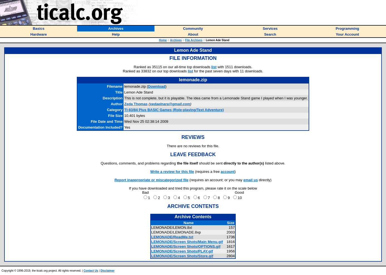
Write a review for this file (172, 172)
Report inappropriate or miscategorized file (151, 180)
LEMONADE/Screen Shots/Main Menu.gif (187, 242)
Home (163, 40)
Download (156, 86)
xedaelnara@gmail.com (170, 104)
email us (250, 180)
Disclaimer (107, 270)
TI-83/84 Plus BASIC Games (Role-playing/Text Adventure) (174, 110)
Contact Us (90, 270)
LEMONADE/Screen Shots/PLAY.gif (182, 251)
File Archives (193, 40)
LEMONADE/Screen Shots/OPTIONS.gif (185, 246)
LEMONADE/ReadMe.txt (172, 237)
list (214, 67)
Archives (176, 40)
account (228, 172)
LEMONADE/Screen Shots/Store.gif (182, 256)
